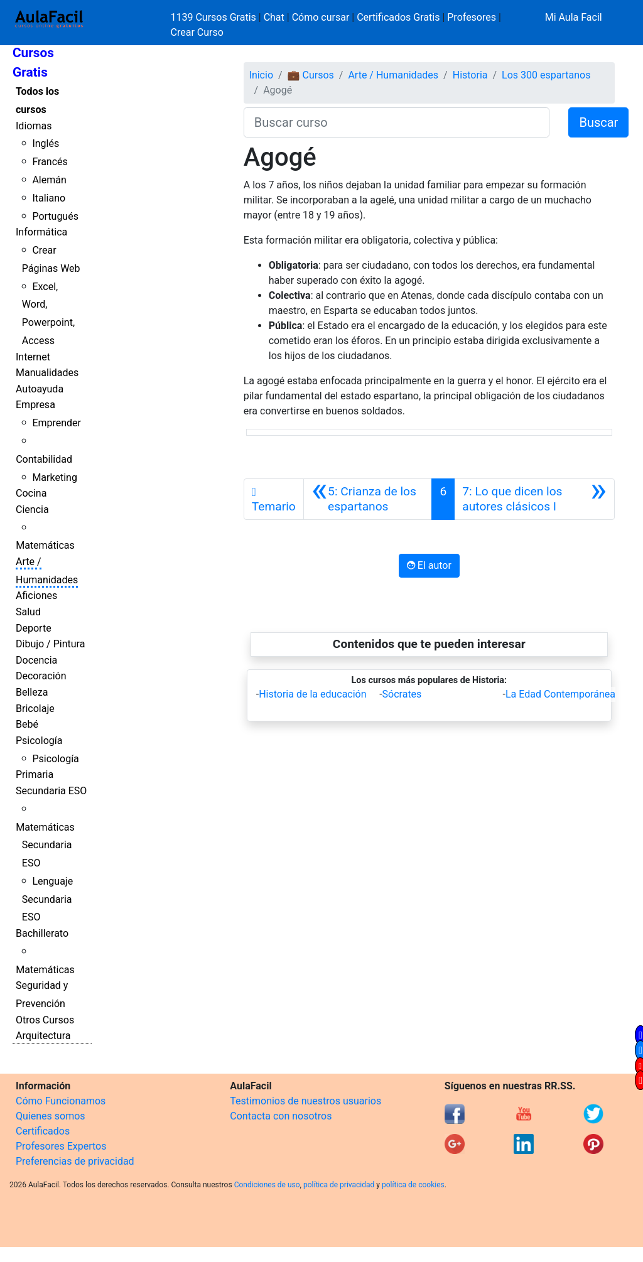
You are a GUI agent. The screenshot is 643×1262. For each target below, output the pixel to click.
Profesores (471, 17)
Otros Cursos (45, 1020)
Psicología (39, 741)
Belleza (32, 692)
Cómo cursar (321, 17)
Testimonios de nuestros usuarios (305, 1101)
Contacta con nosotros (281, 1116)
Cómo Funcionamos (60, 1101)
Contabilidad (44, 459)
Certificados (43, 1131)
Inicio (261, 75)
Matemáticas (45, 545)
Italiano (48, 198)
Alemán (49, 180)
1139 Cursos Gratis (215, 17)
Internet (33, 357)
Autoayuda (39, 389)
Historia (470, 75)
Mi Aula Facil (573, 17)
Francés (49, 162)
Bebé (27, 724)
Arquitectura (43, 1036)
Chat (274, 17)
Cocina (31, 493)
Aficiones (36, 595)
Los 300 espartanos (546, 75)
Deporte (33, 628)
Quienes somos (50, 1116)
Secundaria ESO (51, 791)
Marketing (54, 477)
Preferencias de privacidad (75, 1161)
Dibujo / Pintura (50, 644)
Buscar (598, 122)
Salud (28, 612)
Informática (41, 232)
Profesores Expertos (61, 1146)
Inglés (45, 143)
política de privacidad (338, 1184)
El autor (429, 565)
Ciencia (32, 509)
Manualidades (47, 373)
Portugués (55, 216)
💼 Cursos (311, 75)
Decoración (41, 676)
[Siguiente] (534, 499)
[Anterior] (368, 499)
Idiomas (33, 126)
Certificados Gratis (398, 17)
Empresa (35, 405)
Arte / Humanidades (393, 75)
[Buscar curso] (397, 122)
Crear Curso (197, 32)
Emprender (56, 423)
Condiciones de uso (267, 1184)
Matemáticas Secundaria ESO (45, 845)
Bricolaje (35, 709)
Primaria (34, 774)
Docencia (36, 660)
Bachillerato (42, 933)
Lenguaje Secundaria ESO (47, 899)
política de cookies (413, 1184)
